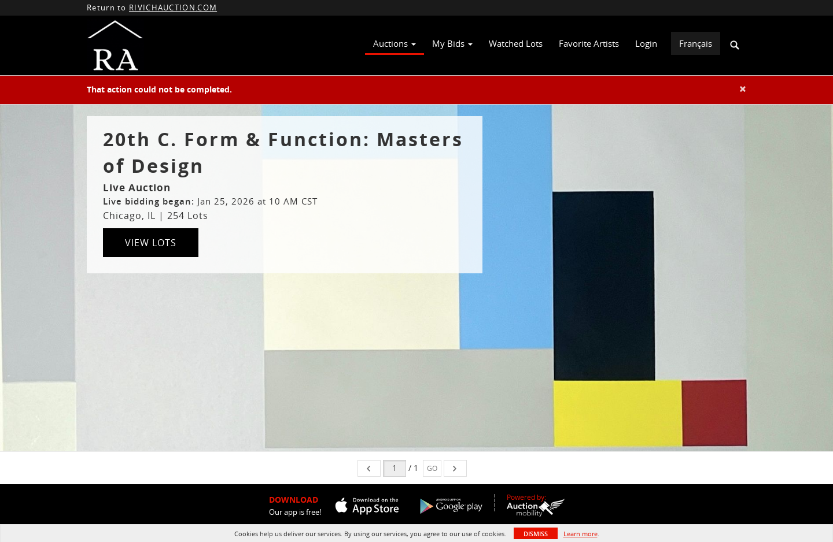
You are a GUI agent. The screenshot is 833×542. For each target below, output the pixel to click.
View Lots (150, 242)
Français (695, 43)
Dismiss (536, 533)
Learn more (580, 533)
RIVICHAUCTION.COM (173, 7)
